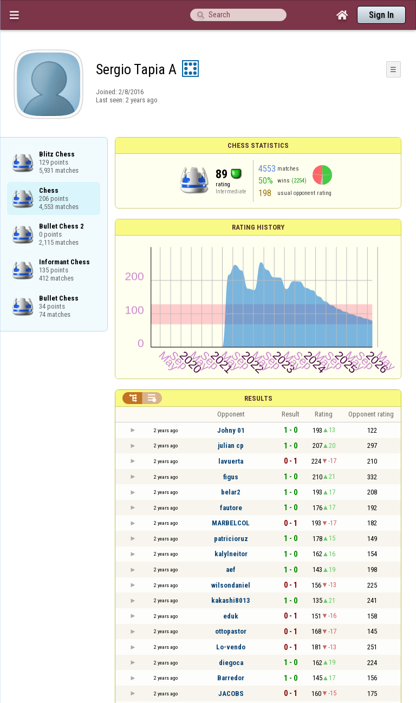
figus (230, 477)
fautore (231, 508)
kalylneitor (231, 554)
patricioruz (231, 539)
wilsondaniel (230, 585)
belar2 (230, 492)
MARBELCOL (231, 523)
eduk (230, 616)
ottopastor (230, 631)
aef (231, 569)
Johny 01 (231, 430)
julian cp (231, 445)
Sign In (381, 15)
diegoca (231, 663)
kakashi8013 (230, 600)
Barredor (230, 678)
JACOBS (231, 693)
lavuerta (230, 461)
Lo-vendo (230, 647)
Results (258, 398)
